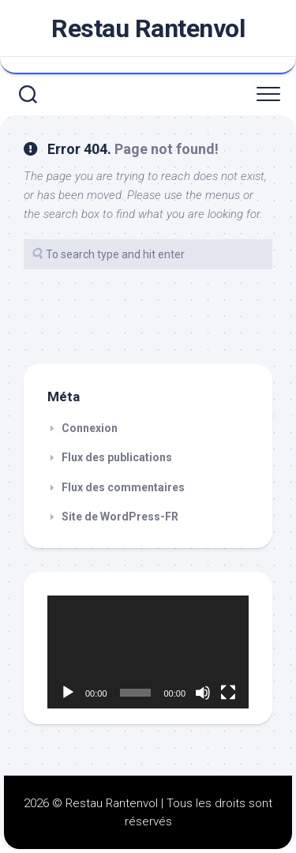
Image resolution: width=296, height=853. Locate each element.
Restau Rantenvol (148, 28)
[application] (148, 652)
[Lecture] (68, 693)
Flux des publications (117, 457)
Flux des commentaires (123, 487)
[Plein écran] (228, 693)
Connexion (90, 428)
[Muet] (203, 693)
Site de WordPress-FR (120, 516)
